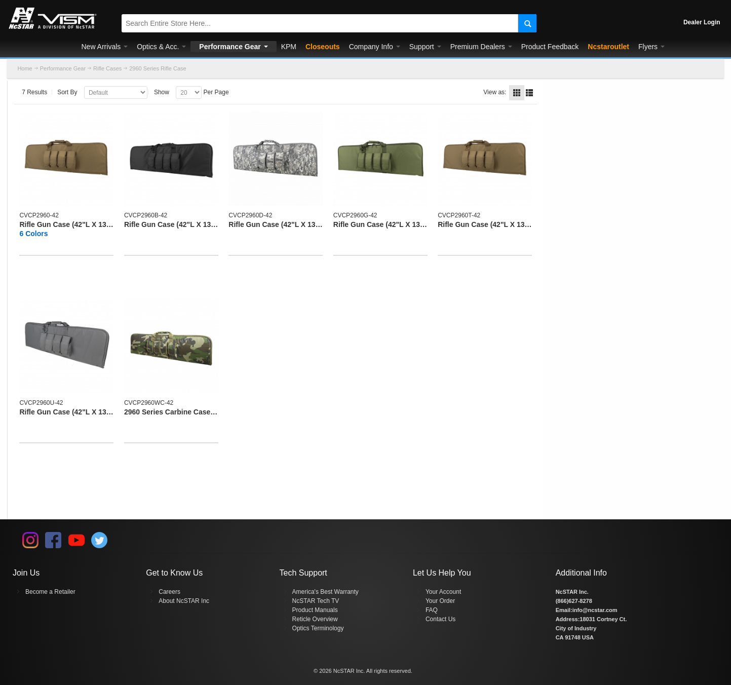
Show (161, 92)
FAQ (432, 610)
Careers (169, 591)
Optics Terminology (318, 628)
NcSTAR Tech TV (315, 600)
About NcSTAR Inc (184, 600)
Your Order (440, 600)
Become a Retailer (50, 591)
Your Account (443, 591)
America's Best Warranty (325, 591)
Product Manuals (315, 610)
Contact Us (440, 619)
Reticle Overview (315, 619)
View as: (494, 92)
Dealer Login (701, 22)
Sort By (67, 92)
